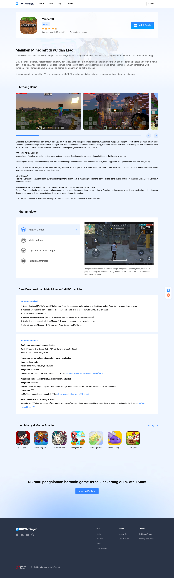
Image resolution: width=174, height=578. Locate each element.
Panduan (100, 539)
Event (99, 544)
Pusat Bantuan (123, 539)
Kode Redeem (102, 549)
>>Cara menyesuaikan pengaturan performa (84, 373)
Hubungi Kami (123, 535)
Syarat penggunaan (146, 539)
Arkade (45, 24)
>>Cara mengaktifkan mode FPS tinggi (72, 394)
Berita (99, 535)
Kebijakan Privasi (145, 535)
